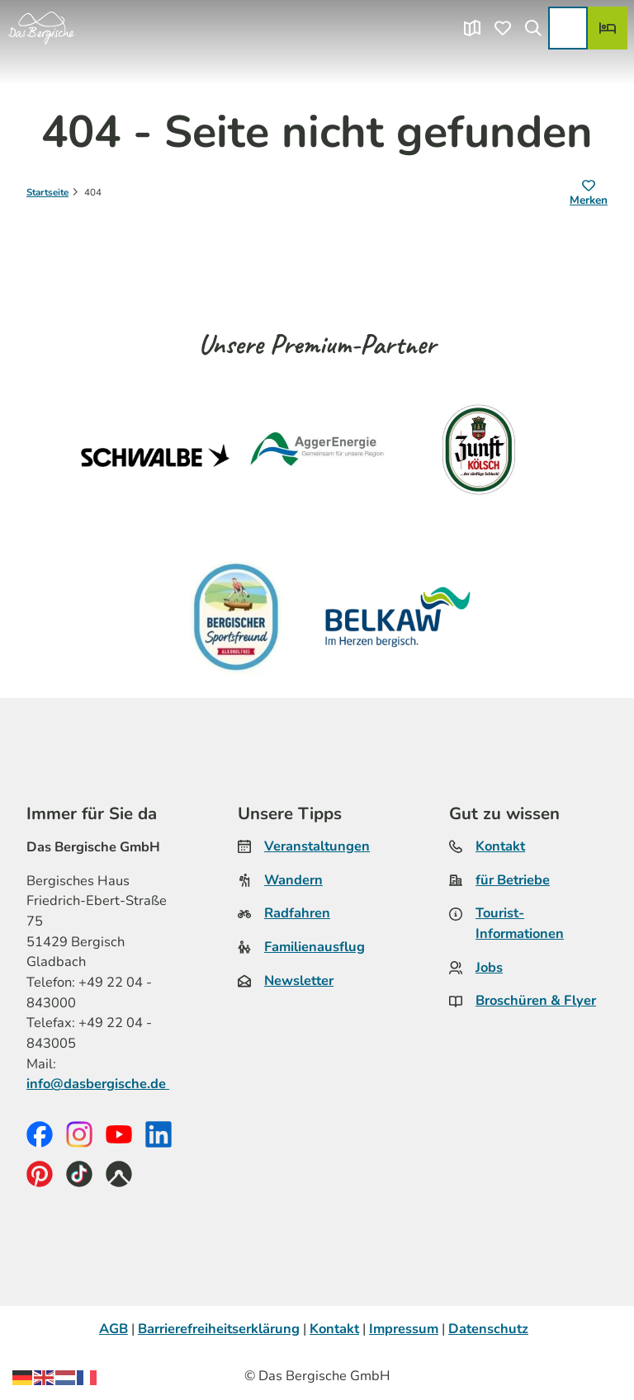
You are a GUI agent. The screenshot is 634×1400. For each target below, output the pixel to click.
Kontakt (500, 846)
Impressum (403, 1328)
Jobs (489, 967)
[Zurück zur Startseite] (41, 28)
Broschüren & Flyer (536, 1001)
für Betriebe (513, 879)
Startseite (47, 192)
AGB (113, 1328)
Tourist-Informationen (520, 924)
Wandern (293, 879)
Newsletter (299, 980)
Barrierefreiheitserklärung (219, 1328)
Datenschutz (488, 1328)
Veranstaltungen (317, 846)
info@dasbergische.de (97, 1083)
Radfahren (297, 913)
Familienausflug (314, 946)
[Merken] (589, 194)
